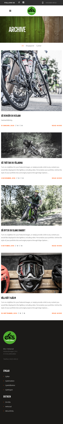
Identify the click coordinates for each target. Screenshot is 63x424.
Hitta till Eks (9, 411)
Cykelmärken (9, 381)
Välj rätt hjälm (8, 298)
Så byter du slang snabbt (13, 230)
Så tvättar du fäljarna (12, 162)
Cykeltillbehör (10, 385)
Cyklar (7, 376)
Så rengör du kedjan (11, 115)
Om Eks (8, 402)
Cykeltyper (9, 390)
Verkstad (8, 406)
